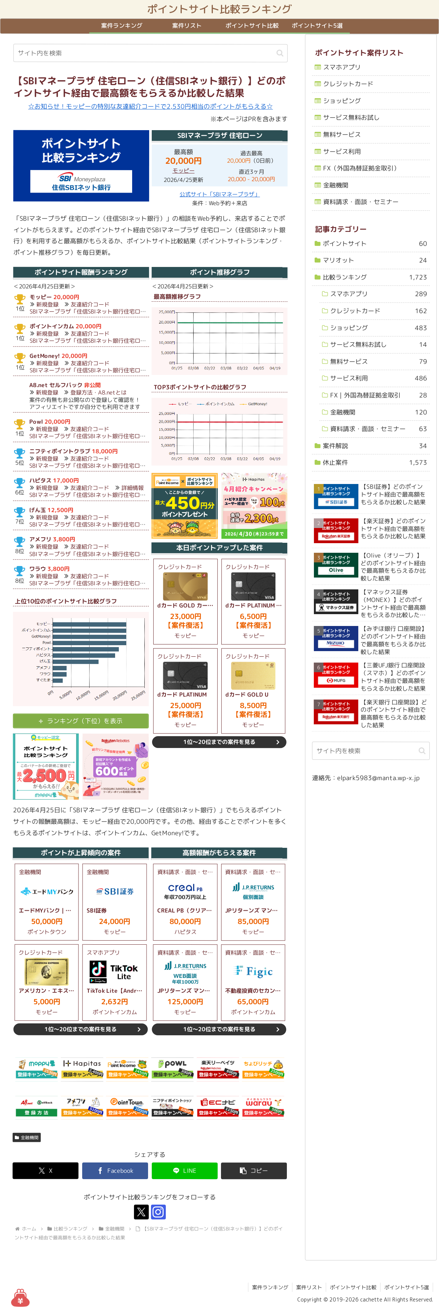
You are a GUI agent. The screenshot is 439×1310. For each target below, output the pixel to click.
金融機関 (26, 1137)
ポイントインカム (52, 326)
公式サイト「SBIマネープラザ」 (220, 195)
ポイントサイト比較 (353, 1287)
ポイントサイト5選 (406, 1287)
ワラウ (37, 569)
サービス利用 (342, 151)
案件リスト (309, 1287)
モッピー (183, 171)
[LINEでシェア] (185, 1170)
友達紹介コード (90, 304)
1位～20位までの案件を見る (219, 742)
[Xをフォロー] (141, 1212)
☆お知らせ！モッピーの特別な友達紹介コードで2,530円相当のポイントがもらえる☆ (150, 106)
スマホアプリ (342, 67)
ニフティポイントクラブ (59, 451)
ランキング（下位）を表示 (85, 721)
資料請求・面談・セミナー (361, 201)
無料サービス (342, 134)
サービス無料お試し (351, 117)
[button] (280, 53)
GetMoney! (44, 356)
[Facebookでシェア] (115, 1170)
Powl (36, 422)
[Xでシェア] (45, 1170)
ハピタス (40, 480)
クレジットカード (348, 83)
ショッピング (342, 101)
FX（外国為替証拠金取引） (361, 168)
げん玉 (37, 510)
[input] (150, 53)
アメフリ (40, 539)
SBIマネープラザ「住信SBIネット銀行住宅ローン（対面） (101, 524)
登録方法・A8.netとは (98, 393)
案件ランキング (270, 1287)
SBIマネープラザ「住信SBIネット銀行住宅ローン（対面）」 (104, 311)
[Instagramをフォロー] (158, 1212)
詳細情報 (132, 488)
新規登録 (47, 304)
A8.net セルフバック (56, 385)
